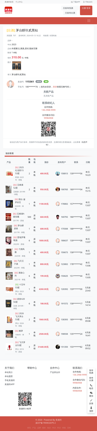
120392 (62, 289)
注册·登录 (86, 8)
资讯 (29, 427)
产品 (34, 427)
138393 (62, 319)
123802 (62, 264)
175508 (62, 229)
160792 (62, 217)
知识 (49, 427)
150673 (62, 252)
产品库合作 (55, 372)
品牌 (39, 427)
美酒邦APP (9, 384)
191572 (62, 303)
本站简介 (9, 372)
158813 (62, 173)
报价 (44, 427)
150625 (62, 276)
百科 (69, 427)
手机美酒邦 (10, 380)
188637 (62, 240)
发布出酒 (70, 12)
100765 (62, 189)
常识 (54, 427)
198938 (62, 334)
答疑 (64, 427)
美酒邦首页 (9, 2)
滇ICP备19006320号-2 (45, 422)
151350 (62, 347)
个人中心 (19, 2)
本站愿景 (9, 376)
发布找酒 (68, 8)
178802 (62, 204)
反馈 (91, 401)
